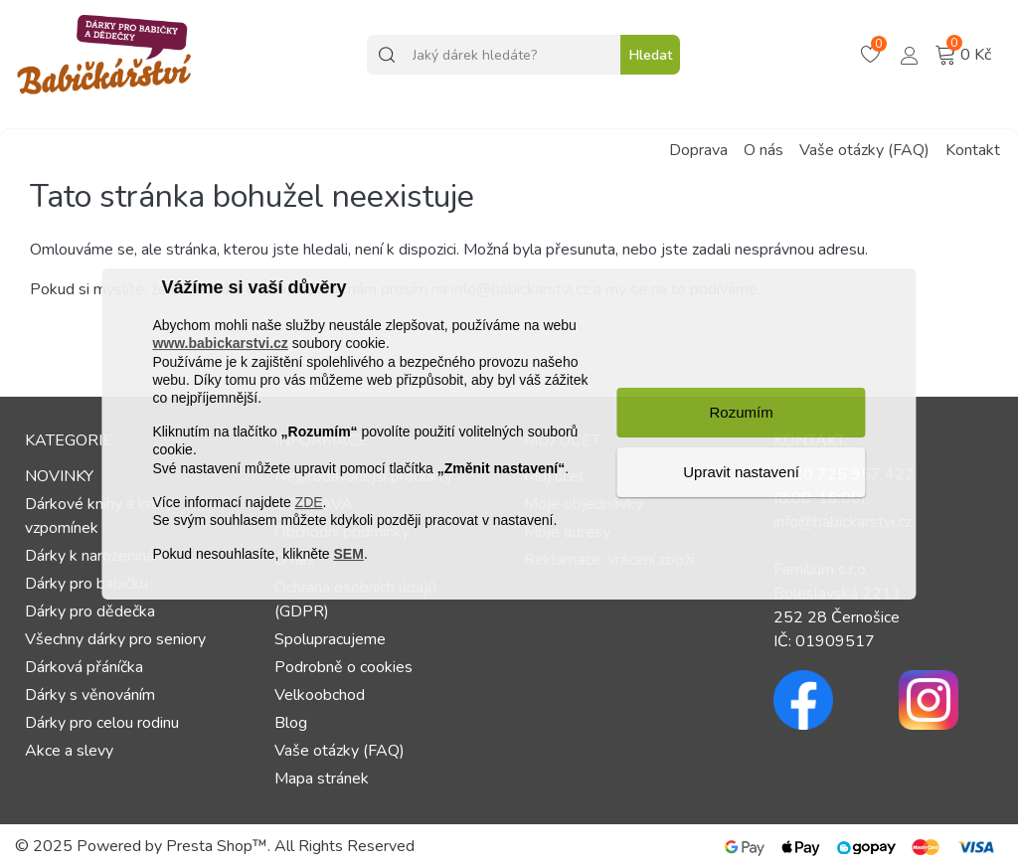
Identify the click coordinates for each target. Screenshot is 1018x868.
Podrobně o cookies (343, 667)
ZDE (309, 502)
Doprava (698, 150)
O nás (763, 150)
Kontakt (972, 150)
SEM (349, 554)
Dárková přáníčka (84, 667)
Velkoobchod (319, 695)
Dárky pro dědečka (90, 611)
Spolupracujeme (330, 639)
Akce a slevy (69, 751)
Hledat (650, 55)
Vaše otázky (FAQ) (864, 150)
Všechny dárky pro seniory (115, 639)
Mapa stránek (321, 778)
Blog (290, 723)
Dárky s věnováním (90, 695)
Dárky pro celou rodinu (102, 723)
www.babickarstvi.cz (219, 344)
